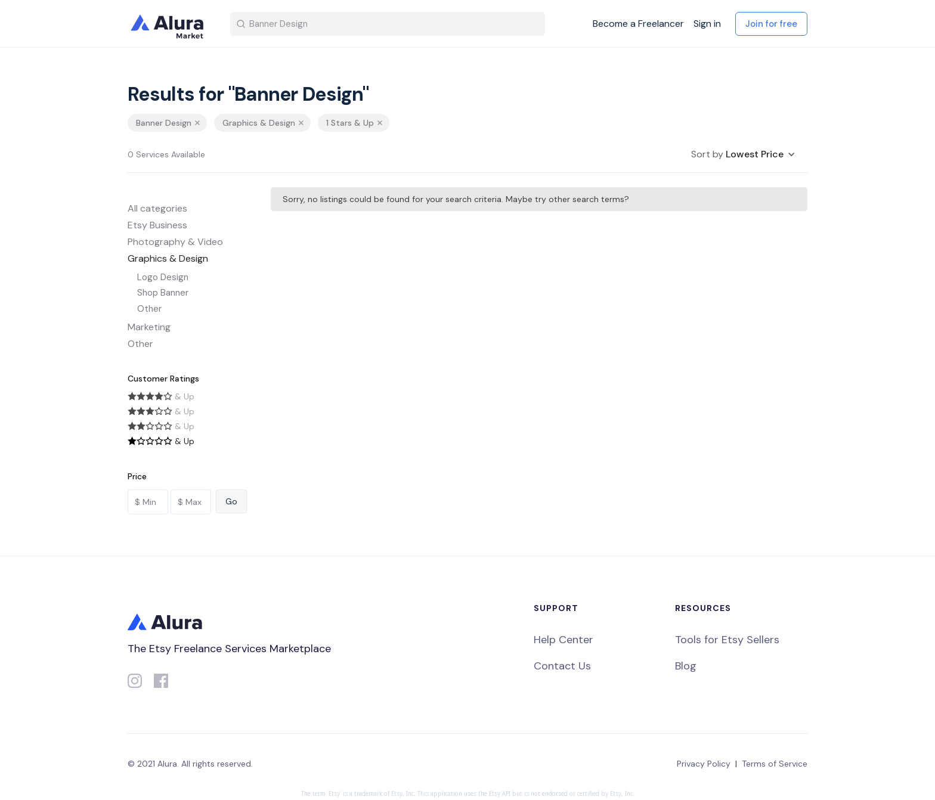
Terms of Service (774, 763)
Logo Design (162, 277)
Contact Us (562, 666)
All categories (157, 208)
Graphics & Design (168, 258)
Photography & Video (175, 241)
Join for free (771, 24)
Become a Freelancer (638, 24)
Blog (685, 666)
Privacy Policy (703, 763)
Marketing (149, 327)
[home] (169, 24)
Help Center (563, 640)
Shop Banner (162, 293)
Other (149, 309)
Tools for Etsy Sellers (727, 640)
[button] (743, 154)
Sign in (707, 24)
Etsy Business (157, 225)
